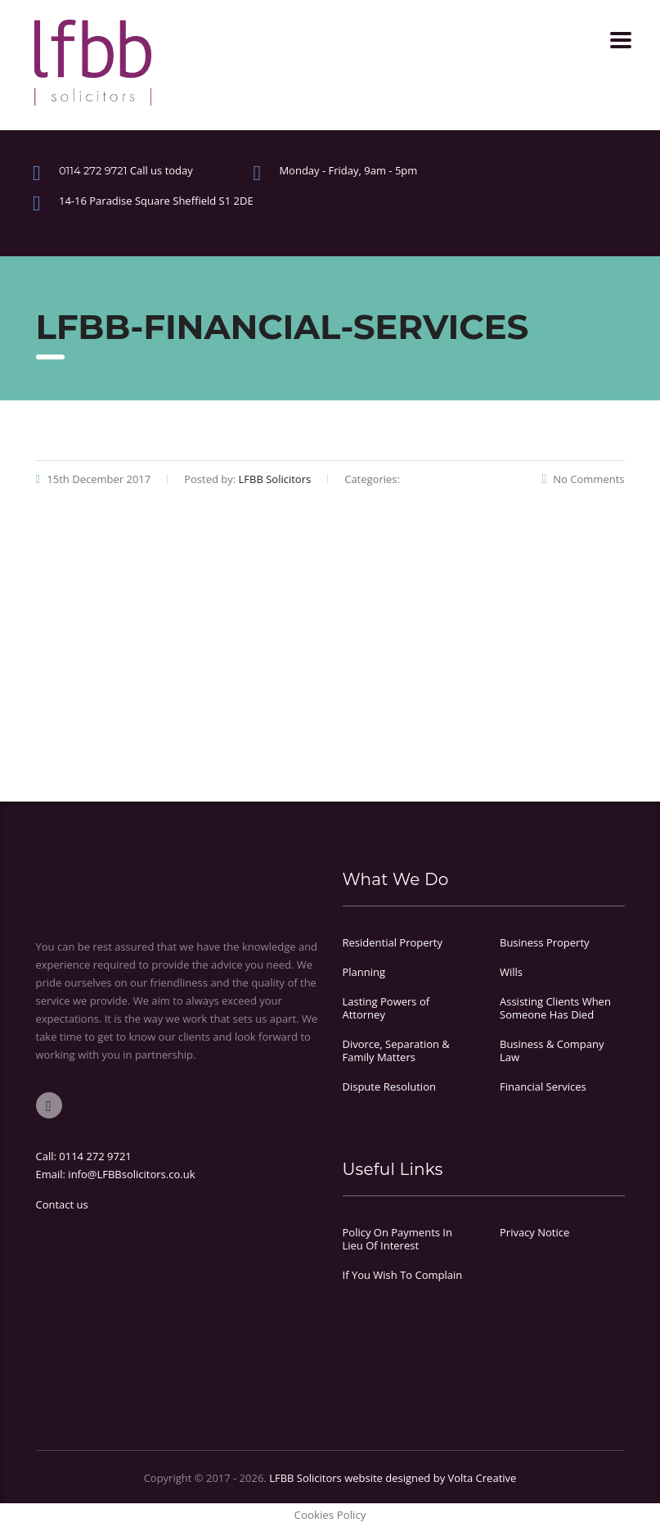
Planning (364, 971)
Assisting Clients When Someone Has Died (555, 1008)
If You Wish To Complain (403, 1274)
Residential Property (393, 942)
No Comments (582, 479)
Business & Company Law (552, 1050)
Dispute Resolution (389, 1086)
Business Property (545, 942)
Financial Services (543, 1086)
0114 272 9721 (95, 1156)
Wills (511, 971)
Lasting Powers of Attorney (386, 1008)
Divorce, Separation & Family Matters (396, 1050)
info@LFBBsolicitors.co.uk (131, 1174)
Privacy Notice (534, 1232)
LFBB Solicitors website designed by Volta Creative (392, 1478)
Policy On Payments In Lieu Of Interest (397, 1239)
